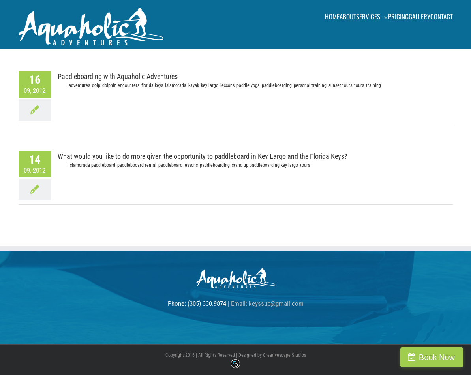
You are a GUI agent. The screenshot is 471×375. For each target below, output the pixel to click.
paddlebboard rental (136, 165)
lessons (227, 85)
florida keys (152, 85)
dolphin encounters (120, 85)
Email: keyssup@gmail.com (267, 303)
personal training (310, 85)
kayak (193, 85)
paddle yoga (248, 85)
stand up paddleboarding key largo (265, 165)
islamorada (175, 85)
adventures (79, 85)
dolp (96, 85)
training (373, 85)
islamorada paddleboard (92, 165)
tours (359, 85)
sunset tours (340, 85)
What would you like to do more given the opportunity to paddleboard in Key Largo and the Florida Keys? (202, 156)
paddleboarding (277, 85)
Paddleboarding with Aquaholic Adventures (118, 76)
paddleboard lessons (178, 165)
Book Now (437, 357)
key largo (209, 85)
